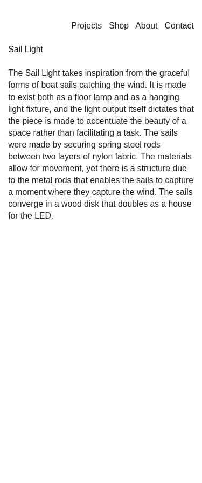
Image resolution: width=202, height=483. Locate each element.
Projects (86, 25)
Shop (119, 25)
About (146, 25)
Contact (179, 25)
